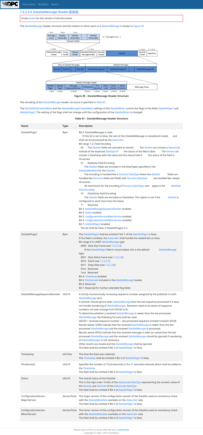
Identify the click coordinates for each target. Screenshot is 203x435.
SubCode (101, 386)
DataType (111, 151)
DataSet (96, 147)
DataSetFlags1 (165, 108)
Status (88, 212)
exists (32, 18)
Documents (29, 4)
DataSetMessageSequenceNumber (103, 208)
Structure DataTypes (133, 185)
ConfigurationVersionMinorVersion (103, 220)
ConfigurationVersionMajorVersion (103, 216)
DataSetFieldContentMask (38, 108)
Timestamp (91, 276)
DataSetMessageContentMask (77, 108)
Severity (87, 386)
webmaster (123, 429)
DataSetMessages (116, 305)
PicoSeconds (91, 280)
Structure (98, 178)
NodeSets (43, 4)
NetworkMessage (111, 26)
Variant (148, 147)
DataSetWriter (117, 108)
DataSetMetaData (88, 170)
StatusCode (174, 147)
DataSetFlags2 (27, 112)
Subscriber (117, 140)
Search (55, 4)
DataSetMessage (34, 26)
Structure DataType (129, 174)
